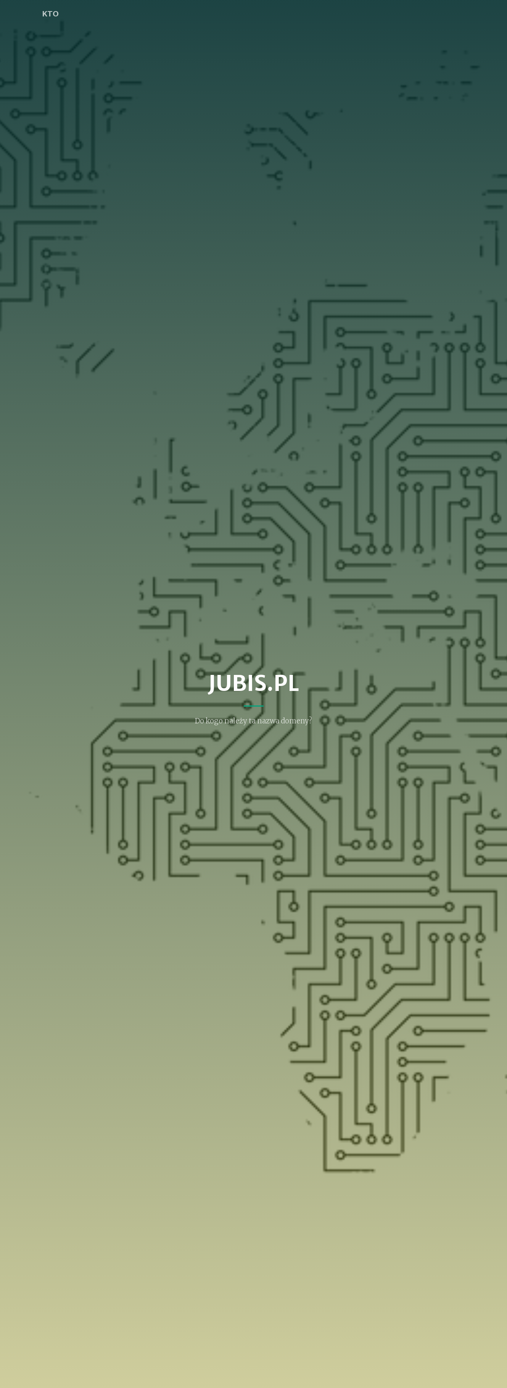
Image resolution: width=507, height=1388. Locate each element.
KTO (50, 13)
